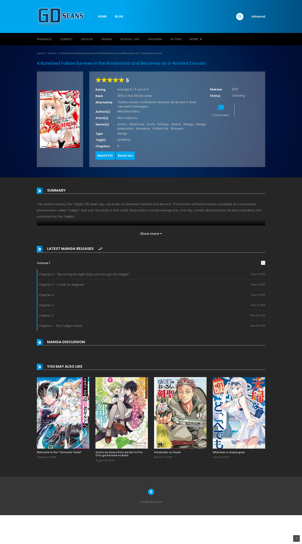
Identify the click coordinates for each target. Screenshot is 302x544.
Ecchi (150, 124)
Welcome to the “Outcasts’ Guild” (59, 452)
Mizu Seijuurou (127, 118)
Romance (44, 39)
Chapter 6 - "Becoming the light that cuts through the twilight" (84, 274)
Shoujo (87, 39)
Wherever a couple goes (229, 452)
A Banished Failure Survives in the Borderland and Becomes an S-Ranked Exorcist (110, 53)
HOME (102, 16)
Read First (105, 155)
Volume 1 (43, 263)
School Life (129, 39)
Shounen (155, 39)
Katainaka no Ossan (167, 452)
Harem (176, 124)
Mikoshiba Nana (128, 111)
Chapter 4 (46, 295)
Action (175, 39)
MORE (194, 39)
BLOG (119, 16)
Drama (106, 39)
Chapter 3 (46, 305)
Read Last (125, 155)
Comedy (66, 39)
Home (40, 53)
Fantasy (162, 124)
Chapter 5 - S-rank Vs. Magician (62, 285)
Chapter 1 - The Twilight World (60, 326)
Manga (188, 124)
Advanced (258, 16)
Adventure (136, 124)
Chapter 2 (46, 316)
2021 (235, 89)
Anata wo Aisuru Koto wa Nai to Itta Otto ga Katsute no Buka (119, 453)
